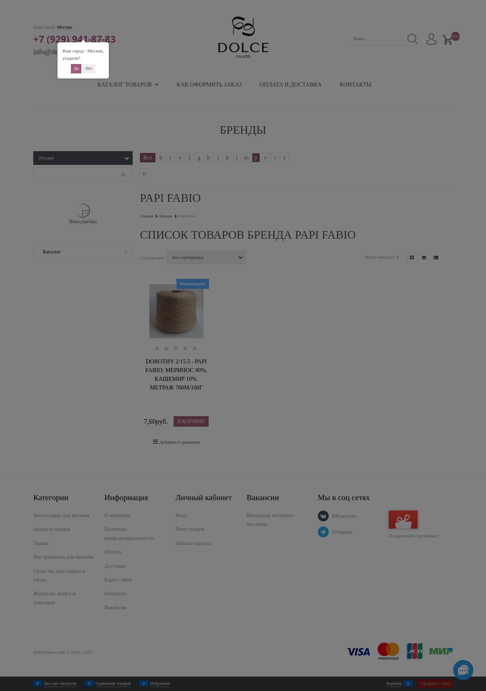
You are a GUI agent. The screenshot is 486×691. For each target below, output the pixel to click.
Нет (88, 68)
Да (76, 68)
